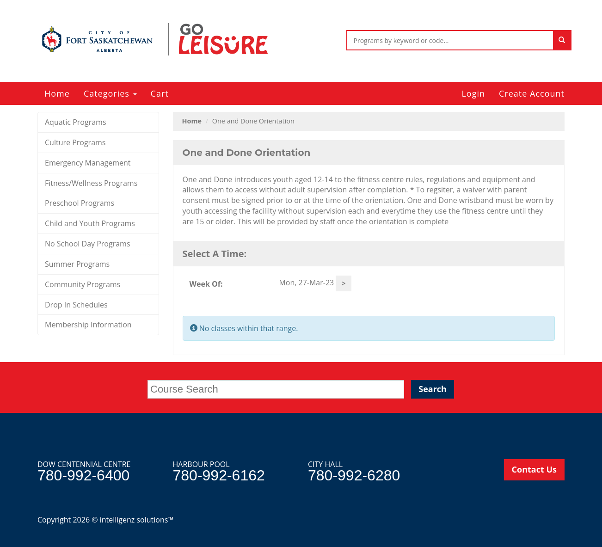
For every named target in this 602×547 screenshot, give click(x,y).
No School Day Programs (87, 244)
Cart (160, 93)
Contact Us (534, 469)
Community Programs (82, 284)
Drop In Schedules (76, 305)
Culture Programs (75, 142)
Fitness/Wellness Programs (91, 183)
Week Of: (206, 284)
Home (57, 93)
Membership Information (88, 325)
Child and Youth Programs (90, 223)
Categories (110, 93)
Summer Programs (77, 264)
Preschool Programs (79, 203)
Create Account (532, 93)
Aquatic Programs (75, 122)
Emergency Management (88, 163)
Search (432, 388)
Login (473, 93)
